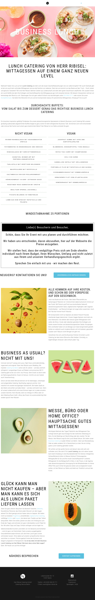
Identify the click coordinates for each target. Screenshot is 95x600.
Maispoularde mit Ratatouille (23, 169)
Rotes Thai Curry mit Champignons (71, 152)
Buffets (10, 518)
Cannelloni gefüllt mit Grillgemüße (71, 162)
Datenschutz (72, 580)
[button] (24, 140)
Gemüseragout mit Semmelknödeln (71, 182)
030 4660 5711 (68, 95)
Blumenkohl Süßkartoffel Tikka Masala (71, 147)
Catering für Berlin (12, 368)
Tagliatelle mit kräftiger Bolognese (23, 164)
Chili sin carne (71, 157)
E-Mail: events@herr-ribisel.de (47, 584)
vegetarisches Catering (37, 516)
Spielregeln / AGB (72, 584)
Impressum (72, 582)
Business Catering (54, 441)
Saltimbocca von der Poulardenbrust (24, 174)
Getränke (40, 509)
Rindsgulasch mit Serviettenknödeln (24, 152)
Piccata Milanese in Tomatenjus (23, 194)
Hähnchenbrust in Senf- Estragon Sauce (24, 179)
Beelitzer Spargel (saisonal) (24, 189)
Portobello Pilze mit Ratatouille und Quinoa (71, 167)
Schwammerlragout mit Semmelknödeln (71, 172)
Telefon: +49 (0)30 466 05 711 (47, 582)
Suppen (17, 518)
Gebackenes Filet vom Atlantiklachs (71, 177)
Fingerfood (16, 516)
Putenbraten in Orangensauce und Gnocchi (24, 147)
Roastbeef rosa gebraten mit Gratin (23, 184)
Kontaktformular (6, 98)
